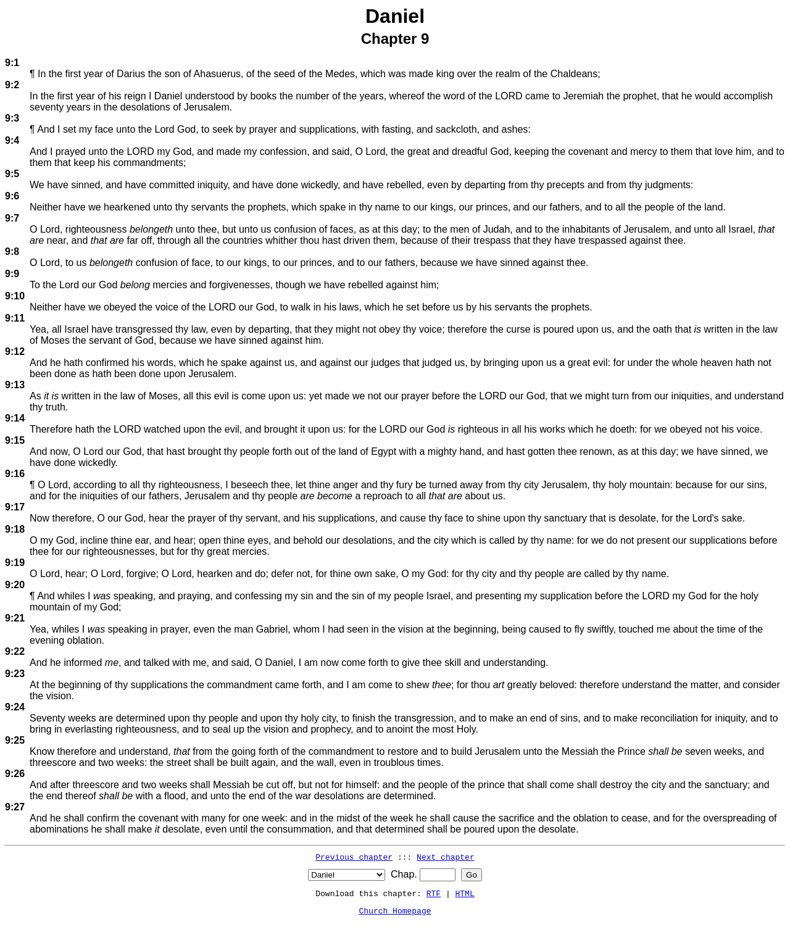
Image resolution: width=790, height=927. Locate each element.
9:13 (15, 385)
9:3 (12, 118)
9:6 (12, 196)
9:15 (15, 440)
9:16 (15, 473)
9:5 (12, 173)
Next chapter (446, 856)
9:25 (15, 740)
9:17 (15, 507)
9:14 (15, 418)
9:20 (15, 585)
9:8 (12, 251)
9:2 (12, 85)
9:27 (15, 807)
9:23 (15, 673)
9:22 (15, 651)
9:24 (15, 707)
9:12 (15, 351)
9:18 (15, 529)
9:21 (15, 618)
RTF (433, 893)
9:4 (12, 140)
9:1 (12, 62)
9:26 (15, 773)
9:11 (15, 318)
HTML (465, 893)
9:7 (12, 218)
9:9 (12, 273)
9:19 (15, 562)
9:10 (15, 296)
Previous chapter (354, 856)
